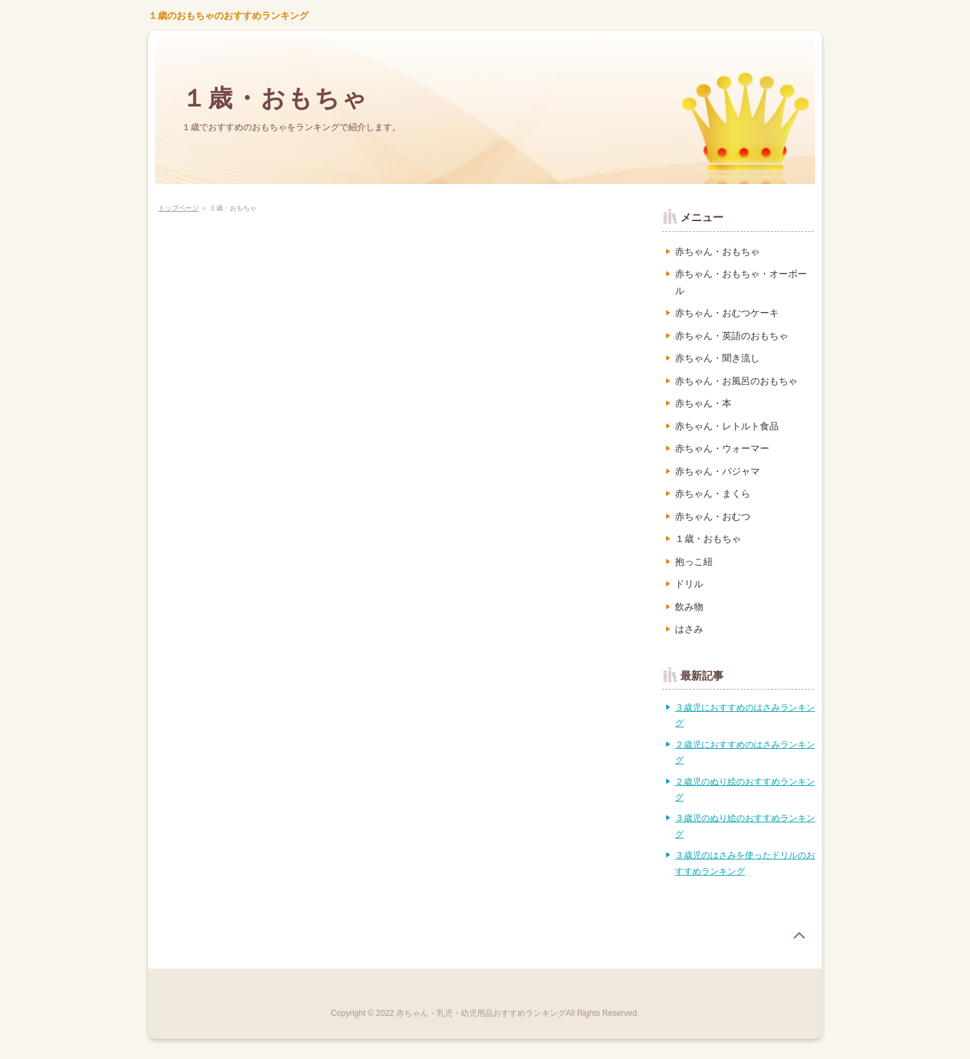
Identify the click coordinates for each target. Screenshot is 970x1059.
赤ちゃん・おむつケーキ (727, 312)
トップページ (178, 208)
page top (798, 935)
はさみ (689, 629)
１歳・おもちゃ (275, 98)
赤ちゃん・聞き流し (717, 358)
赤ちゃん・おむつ (712, 516)
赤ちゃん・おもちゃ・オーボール (741, 282)
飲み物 (689, 606)
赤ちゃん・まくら (712, 493)
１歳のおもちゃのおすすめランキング (228, 15)
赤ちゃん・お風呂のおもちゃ (736, 380)
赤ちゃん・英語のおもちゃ (731, 335)
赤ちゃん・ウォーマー (722, 448)
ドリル (689, 583)
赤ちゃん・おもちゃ (717, 251)
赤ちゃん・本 (703, 403)
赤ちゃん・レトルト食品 (727, 426)
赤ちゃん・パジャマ (717, 471)
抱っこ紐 (694, 561)
